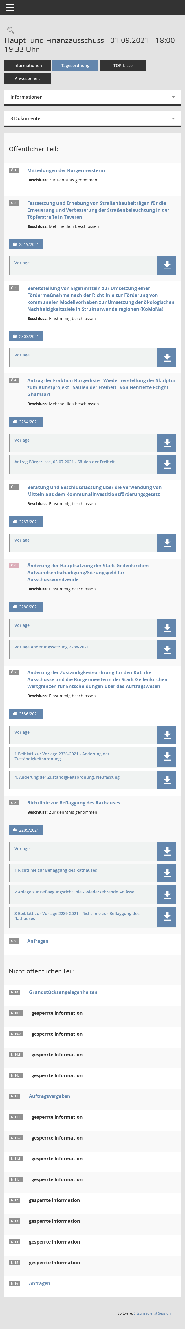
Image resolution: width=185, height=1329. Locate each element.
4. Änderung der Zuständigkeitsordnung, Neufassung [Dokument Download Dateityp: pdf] (67, 777)
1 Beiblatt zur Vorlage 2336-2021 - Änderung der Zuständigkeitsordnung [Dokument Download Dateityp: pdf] (61, 756)
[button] (166, 265)
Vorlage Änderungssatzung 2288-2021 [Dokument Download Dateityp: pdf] (51, 647)
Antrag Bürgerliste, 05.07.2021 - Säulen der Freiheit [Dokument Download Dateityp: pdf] (64, 462)
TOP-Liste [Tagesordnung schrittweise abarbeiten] (123, 65)
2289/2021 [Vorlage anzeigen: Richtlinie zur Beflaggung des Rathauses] (29, 830)
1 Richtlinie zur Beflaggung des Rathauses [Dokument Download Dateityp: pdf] (55, 870)
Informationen (27, 65)
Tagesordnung (75, 65)
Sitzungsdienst (152, 1313)
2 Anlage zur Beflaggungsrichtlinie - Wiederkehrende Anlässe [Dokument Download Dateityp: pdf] (74, 892)
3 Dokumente (25, 118)
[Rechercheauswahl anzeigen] (9, 30)
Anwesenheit (27, 78)
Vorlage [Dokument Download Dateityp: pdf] (22, 263)
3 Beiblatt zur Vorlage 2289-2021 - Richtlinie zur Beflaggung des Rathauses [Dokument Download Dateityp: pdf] (77, 916)
